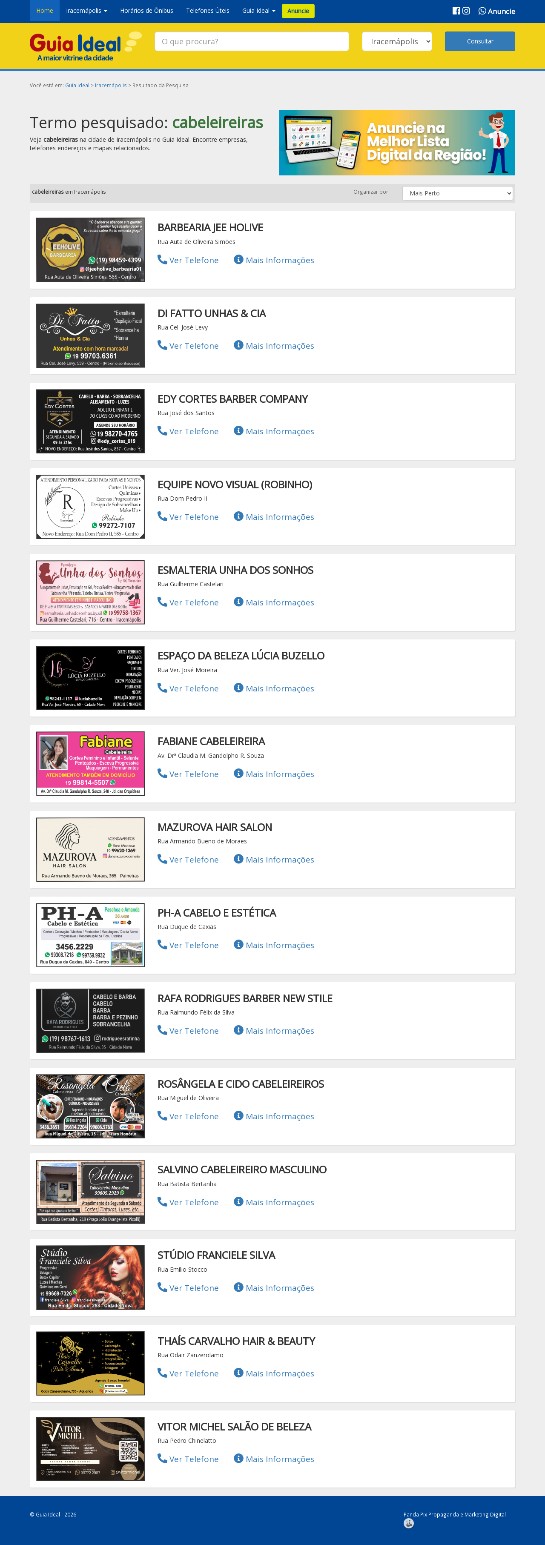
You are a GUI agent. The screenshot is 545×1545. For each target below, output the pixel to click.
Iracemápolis (111, 85)
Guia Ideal (77, 85)
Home (44, 10)
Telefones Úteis (207, 10)
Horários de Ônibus (146, 10)
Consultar (480, 41)
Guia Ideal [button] (258, 10)
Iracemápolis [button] (86, 10)
